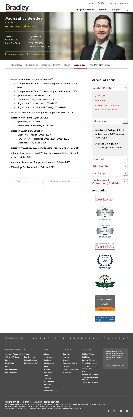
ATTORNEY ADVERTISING (45, 406)
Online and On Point (90, 382)
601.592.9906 (37, 43)
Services (103, 9)
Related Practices (103, 88)
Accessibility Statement (79, 404)
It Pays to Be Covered (90, 374)
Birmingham (48, 357)
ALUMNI (8, 406)
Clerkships (99, 173)
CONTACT (25, 402)
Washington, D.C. (50, 391)
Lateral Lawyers (30, 360)
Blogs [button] (67, 64)
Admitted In (100, 166)
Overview (66, 354)
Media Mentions (11, 369)
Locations (124, 3)
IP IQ (84, 371)
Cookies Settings (64, 406)
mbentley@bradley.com (20, 26)
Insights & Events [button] (51, 64)
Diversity (66, 360)
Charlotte (47, 360)
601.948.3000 (13, 43)
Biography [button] (16, 64)
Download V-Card (16, 54)
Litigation (100, 101)
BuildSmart (86, 357)
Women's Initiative (70, 363)
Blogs (91, 3)
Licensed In (99, 159)
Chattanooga (49, 363)
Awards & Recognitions (14, 354)
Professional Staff (31, 363)
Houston (47, 369)
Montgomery (49, 382)
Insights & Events (85, 9)
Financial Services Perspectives (88, 367)
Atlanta (46, 354)
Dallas (46, 366)
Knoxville (47, 378)
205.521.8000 (37, 402)
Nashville (47, 385)
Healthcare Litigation (106, 110)
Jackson (9, 36)
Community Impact (70, 369)
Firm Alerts (9, 363)
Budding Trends (88, 354)
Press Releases (11, 372)
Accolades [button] (79, 64)
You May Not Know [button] (99, 64)
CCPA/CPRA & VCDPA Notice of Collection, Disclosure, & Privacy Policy (35, 404)
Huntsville (48, 372)
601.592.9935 (13, 40)
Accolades (67, 372)
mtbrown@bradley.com (39, 46)
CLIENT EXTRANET (12, 402)
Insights (8, 366)
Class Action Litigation (107, 105)
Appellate (100, 96)
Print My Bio (39, 54)
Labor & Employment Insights (90, 378)
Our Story (101, 3)
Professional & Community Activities (106, 181)
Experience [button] (32, 64)
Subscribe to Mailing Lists (115, 365)
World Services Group (23, 406)
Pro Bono (66, 366)
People (116, 9)
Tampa (46, 388)
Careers (112, 3)
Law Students (29, 357)
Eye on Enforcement (90, 363)
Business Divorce (88, 360)
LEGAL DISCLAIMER (51, 402)
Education (99, 121)
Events (7, 360)
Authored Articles (12, 357)
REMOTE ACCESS (98, 404)
